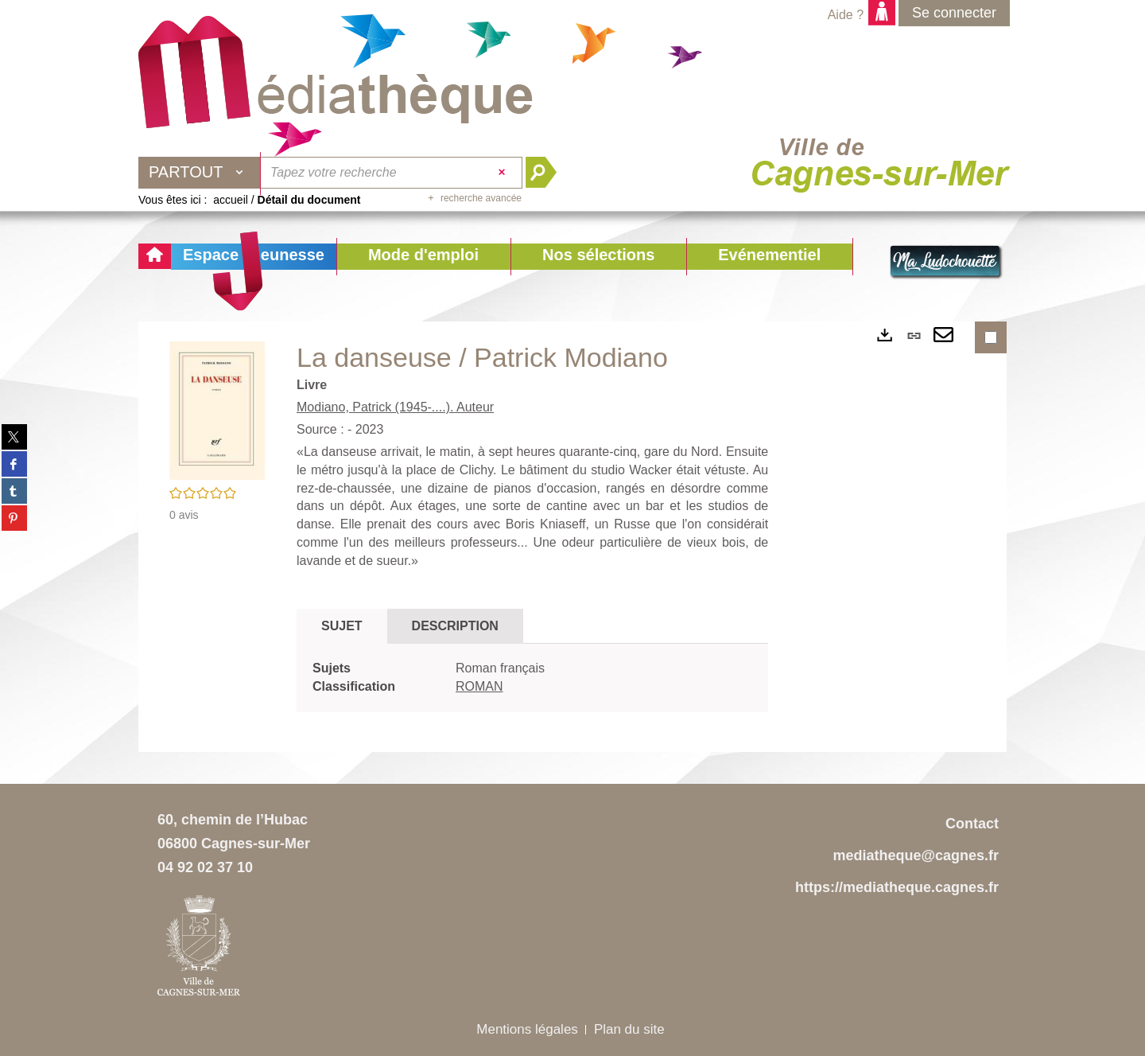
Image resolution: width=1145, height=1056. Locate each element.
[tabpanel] (532, 678)
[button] (423, 257)
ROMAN (479, 686)
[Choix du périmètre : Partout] (199, 173)
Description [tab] (455, 626)
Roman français (500, 668)
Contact (972, 824)
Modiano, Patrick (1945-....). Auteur (395, 407)
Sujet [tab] (342, 626)
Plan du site (629, 1029)
